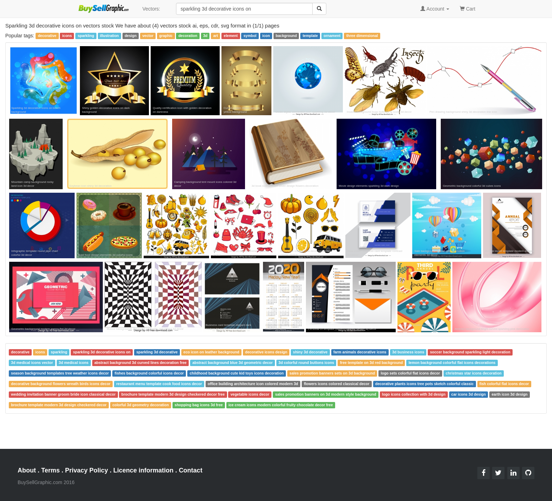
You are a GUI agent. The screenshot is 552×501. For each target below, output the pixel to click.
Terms (50, 470)
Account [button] (434, 9)
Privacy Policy (86, 470)
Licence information (143, 470)
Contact (190, 470)
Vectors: (151, 9)
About (27, 470)
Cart (467, 8)
